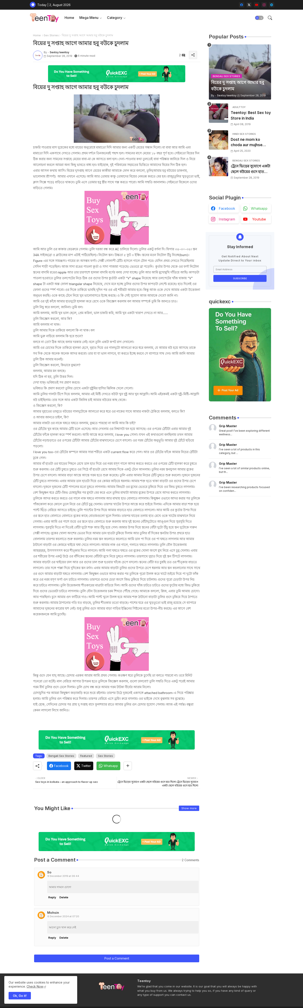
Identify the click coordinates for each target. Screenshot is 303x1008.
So (49, 872)
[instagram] (264, 5)
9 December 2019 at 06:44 (63, 875)
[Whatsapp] (108, 766)
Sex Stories (51, 35)
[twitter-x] (249, 5)
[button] (259, 18)
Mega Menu (88, 17)
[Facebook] (59, 766)
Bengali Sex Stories (61, 756)
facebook (227, 208)
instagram (227, 219)
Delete (63, 897)
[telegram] (271, 5)
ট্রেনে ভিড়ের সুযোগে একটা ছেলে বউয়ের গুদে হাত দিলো (250, 169)
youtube (259, 219)
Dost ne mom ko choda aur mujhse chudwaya (246, 142)
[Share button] (128, 766)
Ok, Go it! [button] (20, 995)
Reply (52, 897)
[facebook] (241, 5)
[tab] (69, 18)
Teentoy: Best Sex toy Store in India (251, 115)
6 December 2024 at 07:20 (63, 916)
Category (114, 17)
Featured (86, 756)
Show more (189, 808)
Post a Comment (116, 958)
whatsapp (259, 208)
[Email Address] (240, 269)
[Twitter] (83, 766)
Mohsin (53, 913)
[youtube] (256, 5)
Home (69, 17)
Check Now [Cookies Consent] (35, 986)
